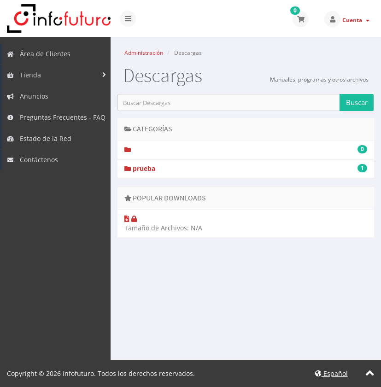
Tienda (23, 74)
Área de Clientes (38, 53)
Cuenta (355, 20)
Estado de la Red (38, 138)
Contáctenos (32, 159)
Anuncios (27, 96)
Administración (143, 53)
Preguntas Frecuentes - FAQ (56, 117)
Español (331, 373)
